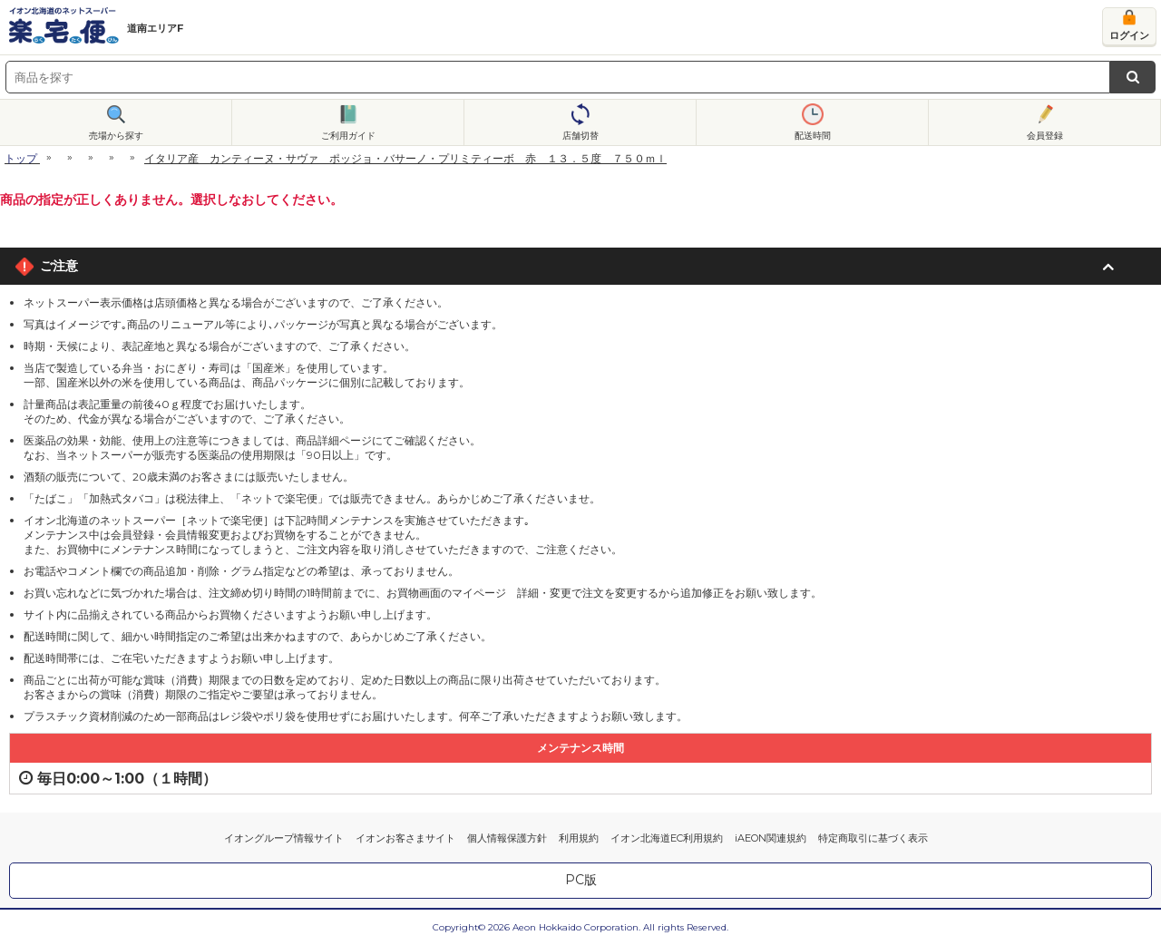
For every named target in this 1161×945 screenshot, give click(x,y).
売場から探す (116, 135)
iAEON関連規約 (770, 838)
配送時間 (813, 135)
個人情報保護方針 (507, 838)
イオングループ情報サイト (284, 838)
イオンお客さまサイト (405, 838)
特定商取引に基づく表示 (873, 838)
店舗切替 (580, 135)
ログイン (1129, 35)
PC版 (581, 880)
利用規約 (579, 838)
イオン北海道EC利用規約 (666, 838)
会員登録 (1045, 135)
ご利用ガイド (348, 135)
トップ (21, 158)
